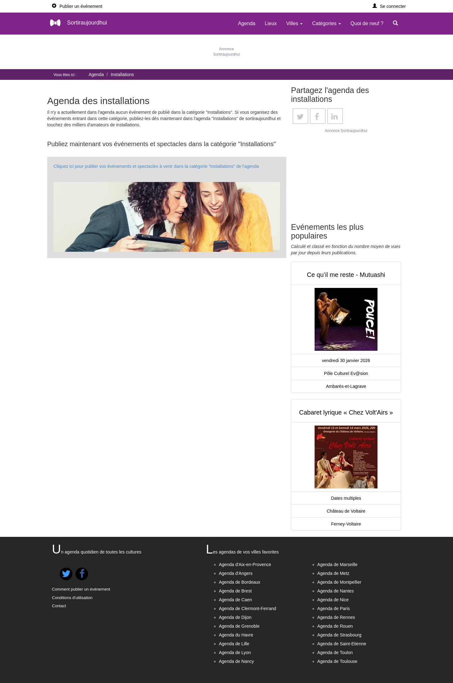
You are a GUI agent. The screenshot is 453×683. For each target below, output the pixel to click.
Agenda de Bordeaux (239, 582)
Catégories (326, 23)
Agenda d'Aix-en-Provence (245, 564)
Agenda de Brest (235, 590)
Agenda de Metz (333, 573)
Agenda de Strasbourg (339, 634)
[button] (389, 6)
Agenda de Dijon (235, 617)
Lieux (271, 23)
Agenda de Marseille (337, 564)
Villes (294, 23)
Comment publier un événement (81, 589)
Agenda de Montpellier (339, 582)
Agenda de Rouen (335, 626)
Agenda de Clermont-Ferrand (247, 608)
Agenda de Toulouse (337, 661)
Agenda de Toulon (335, 652)
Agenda (246, 23)
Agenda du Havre (236, 634)
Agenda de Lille (234, 643)
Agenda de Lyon (235, 652)
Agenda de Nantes (335, 590)
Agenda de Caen (235, 599)
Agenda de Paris (333, 608)
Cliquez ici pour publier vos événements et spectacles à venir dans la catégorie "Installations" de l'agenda (156, 166)
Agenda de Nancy (236, 661)
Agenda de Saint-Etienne (341, 643)
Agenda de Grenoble (239, 626)
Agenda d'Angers (236, 573)
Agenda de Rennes (336, 617)
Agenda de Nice (333, 599)
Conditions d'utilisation (72, 597)
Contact (59, 605)
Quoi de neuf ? (366, 23)
